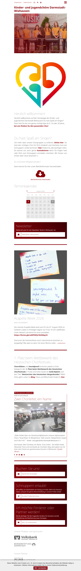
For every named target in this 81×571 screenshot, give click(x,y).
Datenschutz (28, 2)
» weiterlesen (61, 343)
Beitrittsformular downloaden (40, 175)
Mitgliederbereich (40, 2)
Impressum (18, 2)
